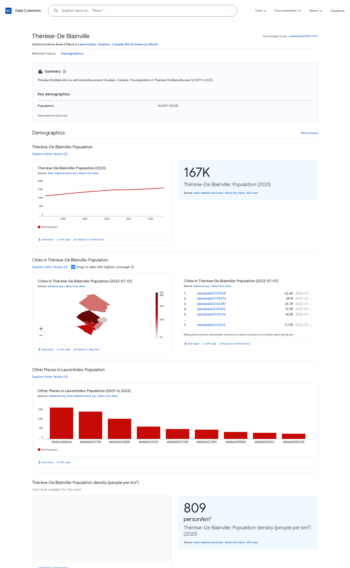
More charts (309, 133)
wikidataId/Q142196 (211, 314)
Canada (117, 44)
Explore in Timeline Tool (90, 239)
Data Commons (28, 10)
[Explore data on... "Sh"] (142, 10)
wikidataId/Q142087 (211, 304)
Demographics (72, 53)
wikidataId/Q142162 (211, 325)
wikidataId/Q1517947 (304, 36)
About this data (88, 173)
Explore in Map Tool (88, 349)
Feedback (338, 11)
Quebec (104, 44)
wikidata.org (55, 286)
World (153, 44)
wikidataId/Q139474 (211, 299)
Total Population (49, 226)
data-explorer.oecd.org (52, 115)
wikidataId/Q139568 (211, 293)
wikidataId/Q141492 (211, 309)
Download (47, 239)
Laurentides (87, 44)
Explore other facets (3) (49, 154)
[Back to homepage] (8, 11)
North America (136, 44)
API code (65, 239)
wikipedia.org (57, 396)
